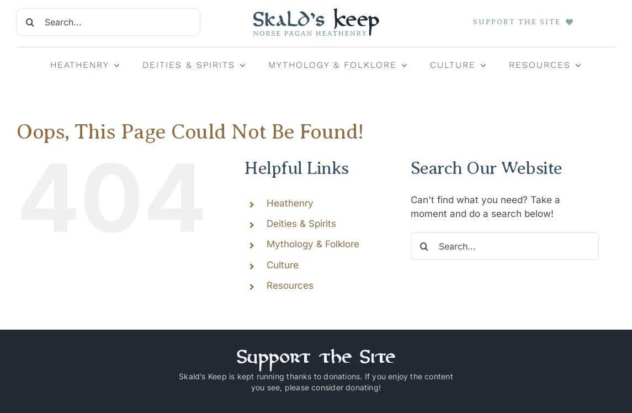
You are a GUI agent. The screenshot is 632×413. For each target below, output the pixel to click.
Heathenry (290, 203)
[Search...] (108, 22)
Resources (290, 285)
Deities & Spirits (301, 223)
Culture (283, 265)
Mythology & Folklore (313, 244)
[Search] (30, 22)
